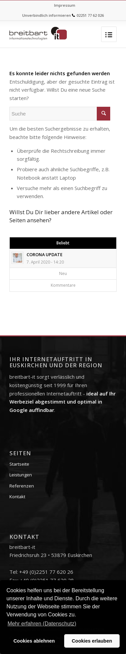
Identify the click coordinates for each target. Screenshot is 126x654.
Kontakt (17, 497)
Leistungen (20, 475)
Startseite (19, 464)
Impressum (64, 5)
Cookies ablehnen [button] (34, 641)
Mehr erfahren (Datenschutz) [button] (41, 623)
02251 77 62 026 (90, 15)
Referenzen (21, 486)
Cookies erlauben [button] (92, 641)
